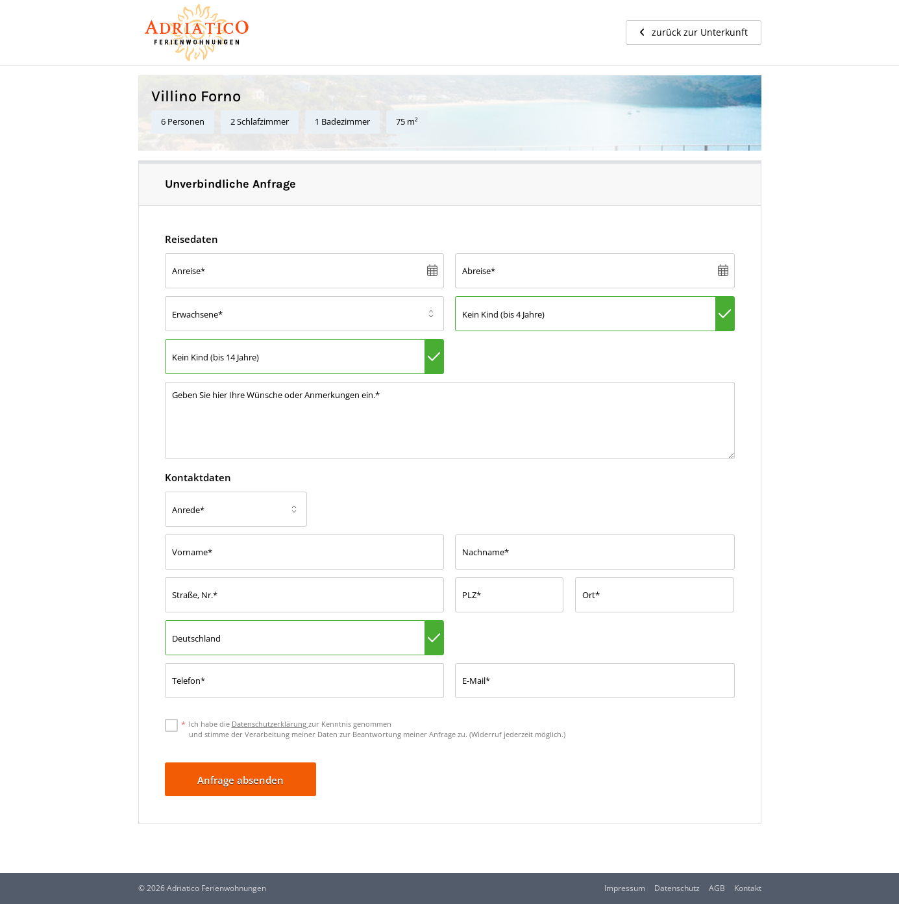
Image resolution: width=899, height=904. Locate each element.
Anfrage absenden (240, 779)
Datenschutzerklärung (270, 724)
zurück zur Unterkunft (693, 32)
